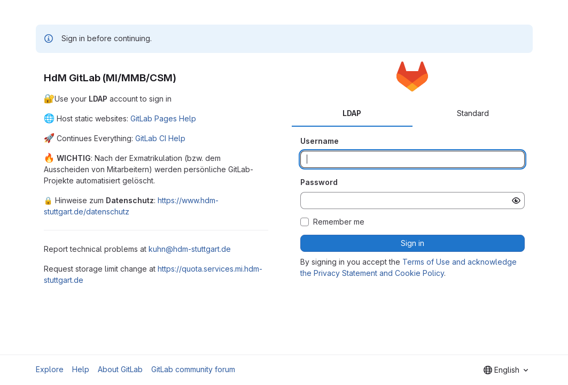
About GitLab (120, 369)
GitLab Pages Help (163, 118)
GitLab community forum (193, 369)
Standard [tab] (473, 113)
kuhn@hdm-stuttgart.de (190, 248)
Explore (50, 369)
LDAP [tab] (352, 113)
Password (319, 182)
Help (80, 369)
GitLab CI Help (160, 138)
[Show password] (516, 200)
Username (319, 140)
